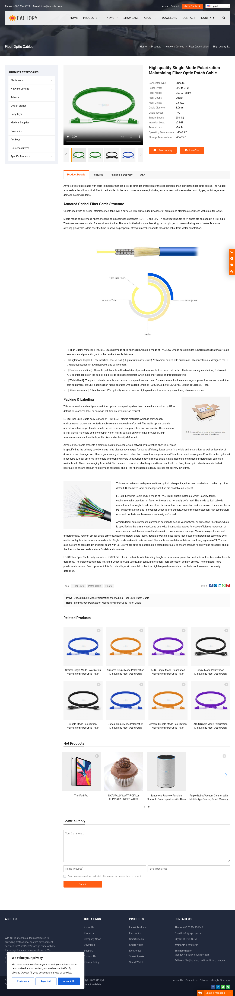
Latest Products (138, 927)
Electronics (17, 80)
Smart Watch (136, 944)
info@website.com (51, 6)
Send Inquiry (162, 150)
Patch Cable (94, 586)
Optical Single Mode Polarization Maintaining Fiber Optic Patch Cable (111, 598)
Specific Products (20, 156)
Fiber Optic (78, 586)
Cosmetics (17, 131)
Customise (23, 981)
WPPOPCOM (190, 939)
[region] (45, 970)
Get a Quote (193, 6)
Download (89, 944)
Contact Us (90, 956)
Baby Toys (16, 114)
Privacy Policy (91, 962)
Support (88, 950)
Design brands (18, 105)
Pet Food (16, 139)
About (165, 6)
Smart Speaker (137, 939)
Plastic (108, 586)
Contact (174, 6)
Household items (20, 148)
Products (89, 933)
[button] (144, 806)
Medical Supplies (20, 122)
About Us (89, 927)
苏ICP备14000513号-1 (92, 980)
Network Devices (20, 88)
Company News (92, 939)
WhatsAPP (193, 944)
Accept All (68, 981)
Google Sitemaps (220, 980)
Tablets (15, 97)
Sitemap (204, 980)
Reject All (46, 981)
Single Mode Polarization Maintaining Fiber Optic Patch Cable (107, 602)
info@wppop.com (192, 933)
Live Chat (192, 150)
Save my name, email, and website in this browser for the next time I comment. (104, 876)
